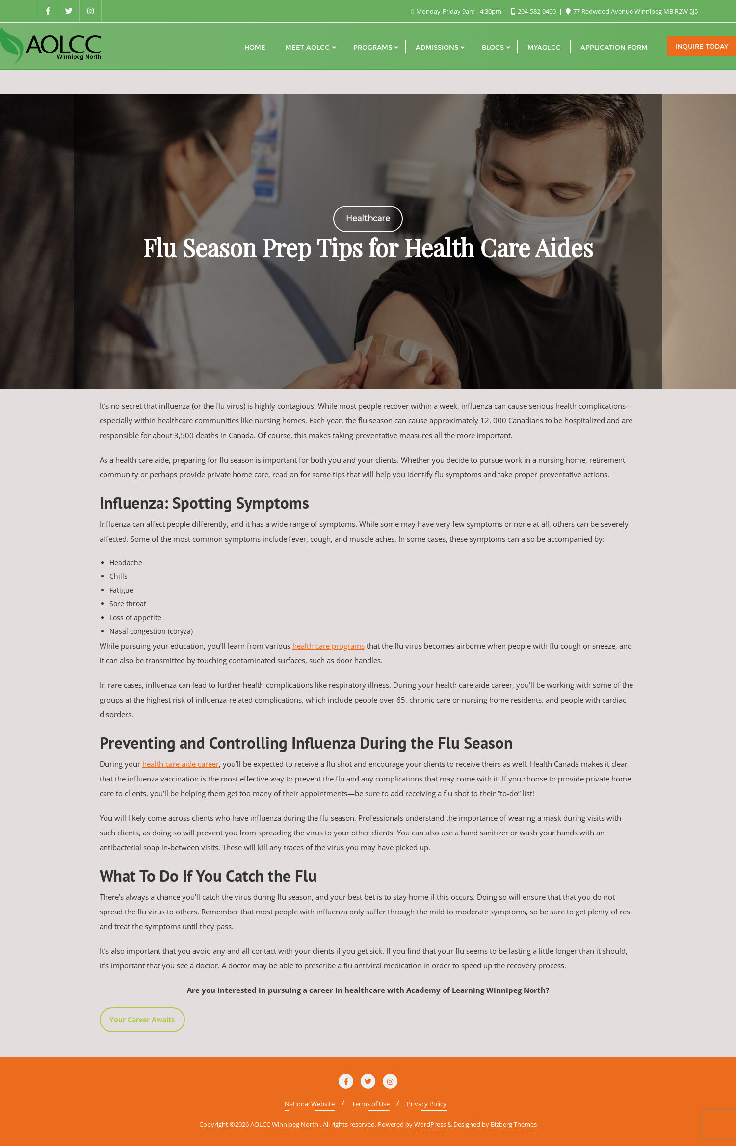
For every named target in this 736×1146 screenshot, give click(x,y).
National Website (310, 1103)
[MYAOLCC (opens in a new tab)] (544, 46)
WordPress (430, 1124)
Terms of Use (371, 1103)
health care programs (328, 646)
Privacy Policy (427, 1103)
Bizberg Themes (514, 1124)
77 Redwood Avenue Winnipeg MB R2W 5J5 (632, 11)
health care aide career (180, 764)
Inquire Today (701, 46)
